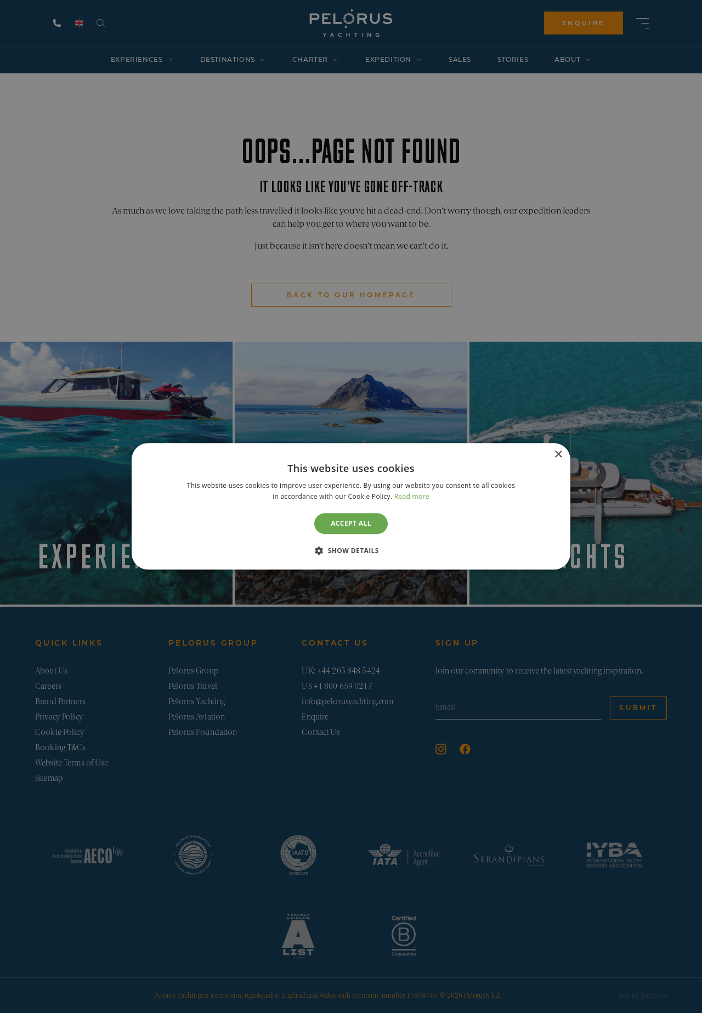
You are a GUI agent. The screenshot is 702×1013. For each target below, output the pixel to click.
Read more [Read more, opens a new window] (411, 497)
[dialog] (351, 506)
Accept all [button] (351, 523)
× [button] (558, 455)
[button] (351, 550)
